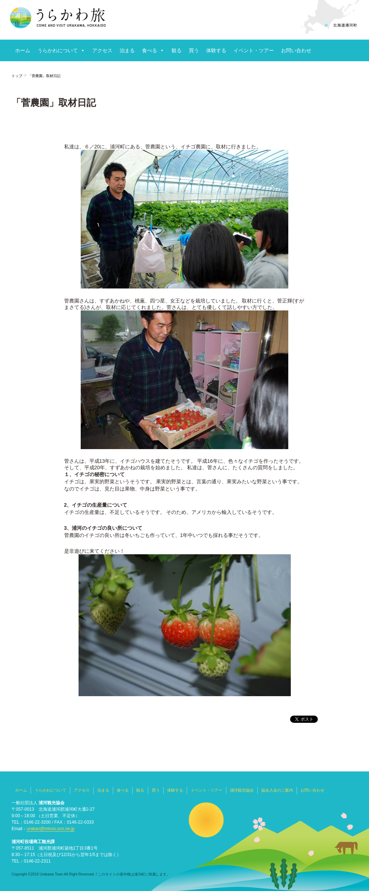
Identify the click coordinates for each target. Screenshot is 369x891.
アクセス (102, 50)
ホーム (22, 50)
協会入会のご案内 (277, 790)
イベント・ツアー (254, 50)
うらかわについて (57, 50)
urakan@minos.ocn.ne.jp (51, 828)
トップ (17, 76)
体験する (216, 50)
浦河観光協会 (242, 790)
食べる (149, 50)
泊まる (127, 50)
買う (194, 50)
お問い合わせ (296, 50)
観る (177, 50)
